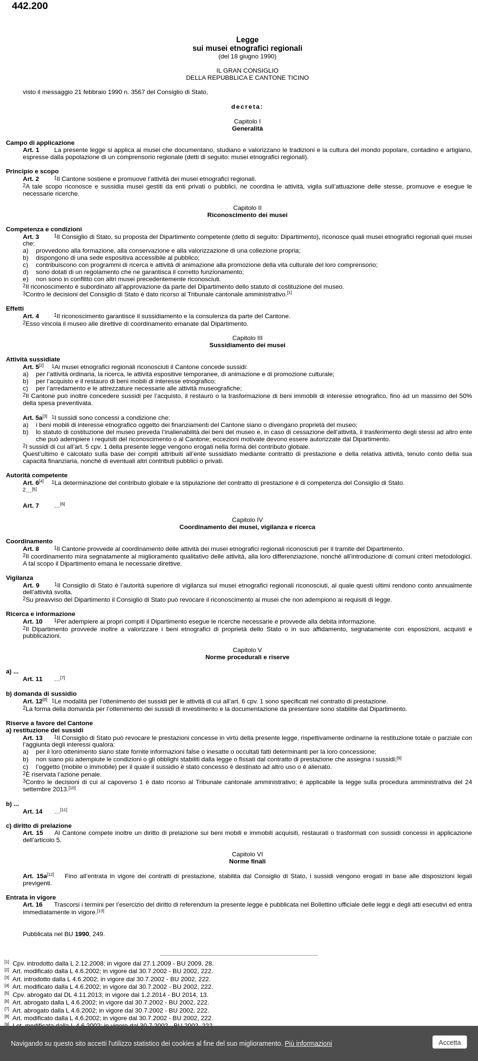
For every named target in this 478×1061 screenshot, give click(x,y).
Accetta (450, 1042)
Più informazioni (308, 1043)
